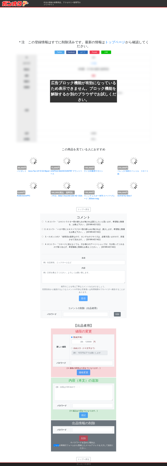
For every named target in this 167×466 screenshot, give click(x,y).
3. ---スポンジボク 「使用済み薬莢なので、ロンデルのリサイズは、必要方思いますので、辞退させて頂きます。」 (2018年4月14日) (84, 238)
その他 (93, 63)
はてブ (82, 52)
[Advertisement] (83, 23)
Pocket (94, 52)
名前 (83, 258)
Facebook (71, 52)
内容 (83, 268)
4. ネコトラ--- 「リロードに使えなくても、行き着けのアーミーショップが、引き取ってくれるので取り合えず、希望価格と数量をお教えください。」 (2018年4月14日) (84, 245)
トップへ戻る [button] (83, 209)
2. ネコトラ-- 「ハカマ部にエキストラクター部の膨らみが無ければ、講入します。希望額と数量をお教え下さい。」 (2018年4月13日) (84, 230)
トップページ (115, 42)
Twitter (59, 52)
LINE (106, 52)
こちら (56, 445)
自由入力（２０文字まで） (84, 348)
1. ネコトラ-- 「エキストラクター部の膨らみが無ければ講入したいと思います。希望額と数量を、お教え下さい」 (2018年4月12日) (84, 223)
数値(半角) (77, 337)
